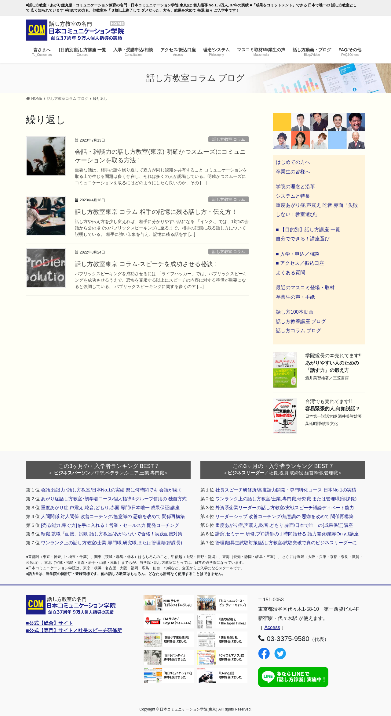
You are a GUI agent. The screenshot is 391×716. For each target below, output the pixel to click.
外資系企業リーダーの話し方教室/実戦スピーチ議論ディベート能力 (284, 507)
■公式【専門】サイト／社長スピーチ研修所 (74, 630)
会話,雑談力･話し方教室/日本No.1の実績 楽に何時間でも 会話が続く (111, 489)
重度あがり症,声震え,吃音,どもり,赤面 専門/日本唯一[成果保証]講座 (110, 507)
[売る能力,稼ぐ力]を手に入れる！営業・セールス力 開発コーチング (110, 525)
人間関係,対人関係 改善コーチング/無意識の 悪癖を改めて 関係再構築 (113, 516)
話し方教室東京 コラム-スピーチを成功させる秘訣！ (147, 264)
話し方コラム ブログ (298, 330)
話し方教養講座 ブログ (301, 321)
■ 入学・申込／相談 (297, 254)
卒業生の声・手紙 (295, 297)
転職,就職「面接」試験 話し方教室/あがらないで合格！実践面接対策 (111, 533)
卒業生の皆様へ (293, 171)
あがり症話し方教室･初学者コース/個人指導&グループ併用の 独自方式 (114, 498)
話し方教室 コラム (228, 139)
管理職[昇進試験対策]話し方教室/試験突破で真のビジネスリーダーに (286, 542)
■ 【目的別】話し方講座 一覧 (308, 229)
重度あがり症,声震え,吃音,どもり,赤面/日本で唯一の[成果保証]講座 (284, 525)
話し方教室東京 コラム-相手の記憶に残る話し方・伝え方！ (156, 211)
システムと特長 (293, 196)
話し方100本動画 (294, 312)
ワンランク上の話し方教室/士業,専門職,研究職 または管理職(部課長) (285, 498)
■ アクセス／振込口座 (300, 263)
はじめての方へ (293, 162)
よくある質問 (290, 272)
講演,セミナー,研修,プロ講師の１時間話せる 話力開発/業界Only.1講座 (287, 533)
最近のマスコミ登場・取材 (305, 287)
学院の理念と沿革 (295, 186)
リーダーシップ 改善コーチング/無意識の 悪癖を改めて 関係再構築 (284, 516)
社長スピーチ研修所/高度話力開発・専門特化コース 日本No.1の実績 (285, 489)
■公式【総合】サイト (49, 623)
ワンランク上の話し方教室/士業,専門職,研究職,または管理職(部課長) (111, 542)
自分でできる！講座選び (303, 238)
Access (272, 627)
